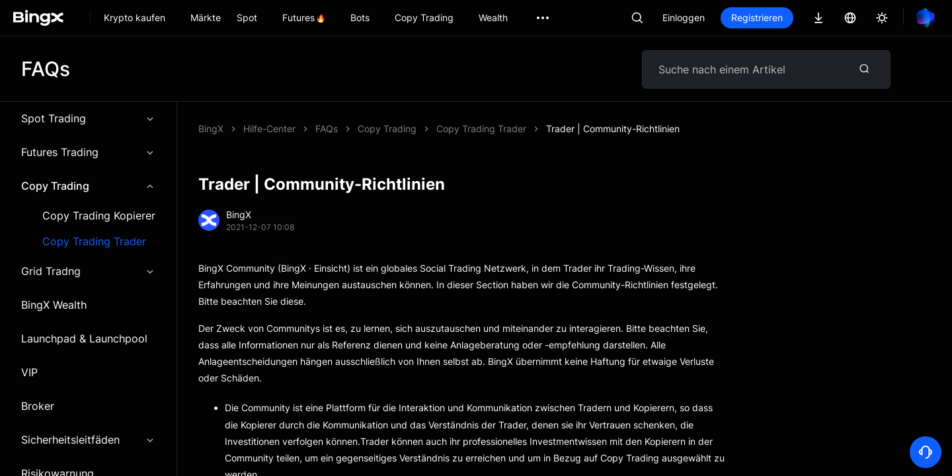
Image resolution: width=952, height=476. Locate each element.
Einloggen (683, 17)
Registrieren (757, 17)
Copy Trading (88, 185)
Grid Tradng (88, 271)
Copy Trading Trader (94, 241)
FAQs (326, 128)
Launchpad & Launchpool (84, 338)
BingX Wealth (54, 304)
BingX (210, 128)
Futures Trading (88, 152)
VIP (29, 372)
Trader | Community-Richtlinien (613, 128)
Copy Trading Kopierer (98, 216)
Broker (37, 406)
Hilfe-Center (269, 128)
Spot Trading (88, 118)
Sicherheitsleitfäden (88, 439)
